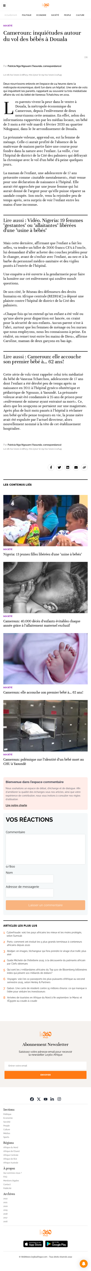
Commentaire (15, 832)
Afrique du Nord (10, 1147)
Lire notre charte (16, 805)
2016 (5, 1221)
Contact (7, 1184)
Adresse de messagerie (22, 886)
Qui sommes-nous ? (12, 1173)
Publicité (7, 1188)
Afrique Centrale (10, 1155)
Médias (6, 1133)
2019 (5, 1210)
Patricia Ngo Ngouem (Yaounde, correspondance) (34, 66)
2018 (5, 1214)
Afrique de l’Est (10, 1159)
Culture (80, 15)
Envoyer (45, 1075)
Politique (26, 15)
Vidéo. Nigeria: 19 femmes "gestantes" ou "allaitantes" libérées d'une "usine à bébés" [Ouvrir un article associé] (43, 225)
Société (55, 15)
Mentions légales (11, 1181)
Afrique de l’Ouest (11, 1151)
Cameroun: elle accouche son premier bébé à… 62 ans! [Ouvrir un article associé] (42, 359)
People (67, 15)
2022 (5, 1198)
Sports (6, 1137)
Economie (41, 15)
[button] (84, 1264)
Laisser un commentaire (45, 905)
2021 (5, 1202)
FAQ (5, 1177)
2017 (5, 1218)
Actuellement (10, 15)
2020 (5, 1206)
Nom (9, 872)
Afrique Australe (10, 1163)
